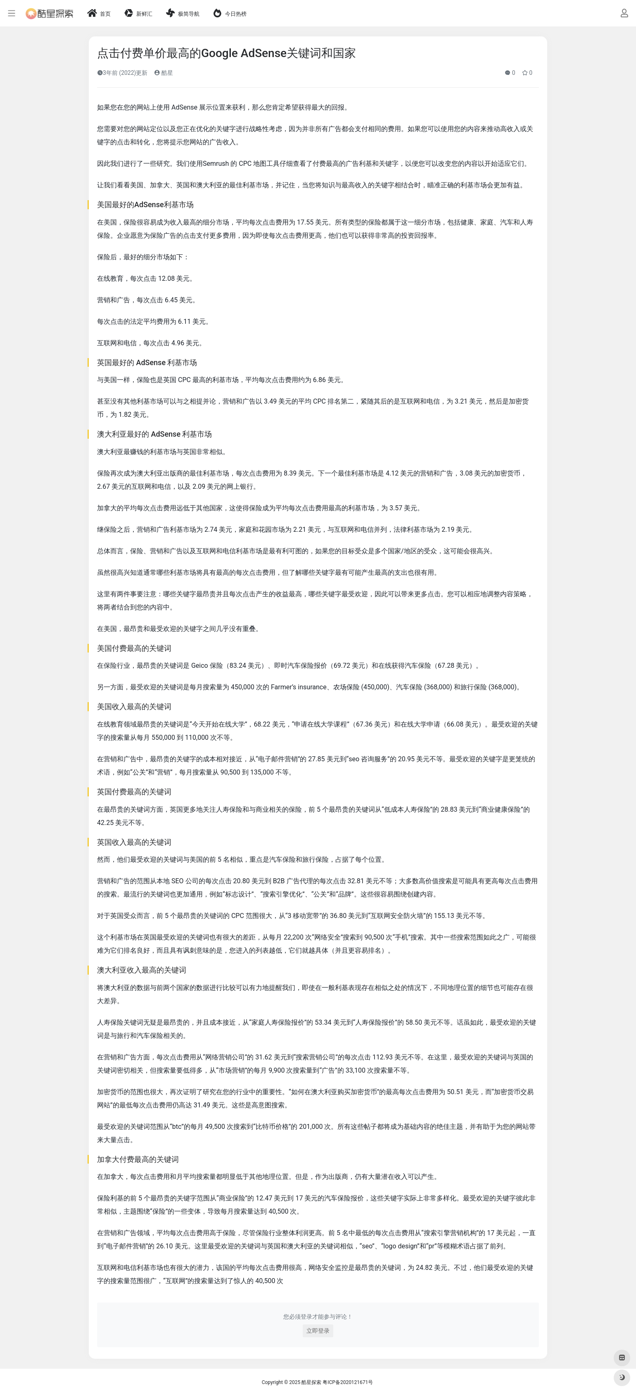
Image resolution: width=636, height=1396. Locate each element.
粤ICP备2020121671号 (348, 1382)
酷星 (163, 72)
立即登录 (318, 1330)
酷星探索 (311, 1382)
